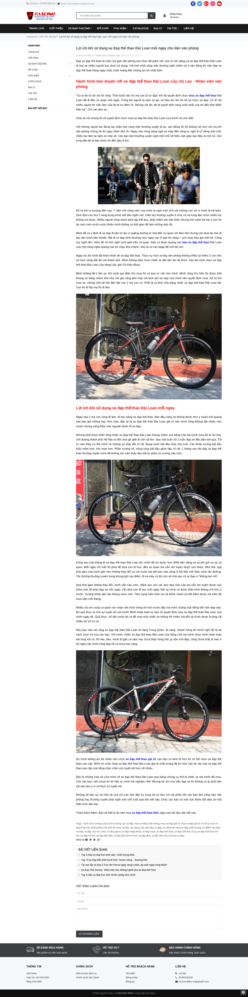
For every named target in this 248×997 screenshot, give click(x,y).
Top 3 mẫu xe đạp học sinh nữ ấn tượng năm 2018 (107, 875)
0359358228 (47, 3)
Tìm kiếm (130, 973)
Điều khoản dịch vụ (86, 973)
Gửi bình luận (89, 933)
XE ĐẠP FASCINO (80, 28)
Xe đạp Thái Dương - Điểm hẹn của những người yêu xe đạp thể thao (117, 870)
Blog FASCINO (34, 981)
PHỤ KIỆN (121, 28)
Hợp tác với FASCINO (37, 977)
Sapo (152, 993)
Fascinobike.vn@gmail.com (80, 3)
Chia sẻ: (80, 839)
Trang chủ (36, 28)
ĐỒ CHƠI (102, 28)
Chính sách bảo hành (87, 977)
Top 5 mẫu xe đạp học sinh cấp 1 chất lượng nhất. (107, 855)
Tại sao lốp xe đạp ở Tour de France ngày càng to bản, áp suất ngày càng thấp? (123, 865)
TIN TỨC (173, 28)
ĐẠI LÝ (158, 28)
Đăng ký (130, 981)
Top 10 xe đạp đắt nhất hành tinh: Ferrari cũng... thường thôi (113, 860)
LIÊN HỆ (189, 28)
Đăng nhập (132, 977)
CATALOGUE (141, 28)
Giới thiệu (56, 28)
